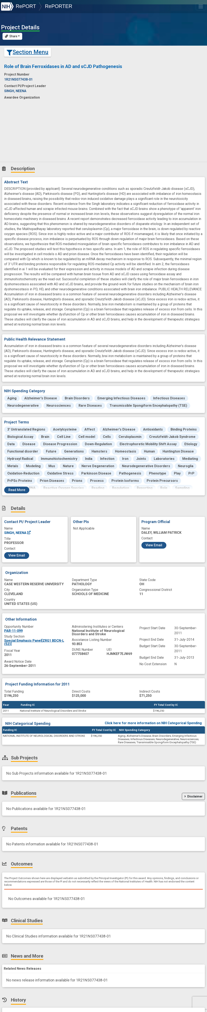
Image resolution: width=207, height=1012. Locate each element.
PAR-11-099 (13, 631)
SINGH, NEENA (17, 533)
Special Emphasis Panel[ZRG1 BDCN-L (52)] (34, 642)
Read (16, 490)
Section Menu (27, 52)
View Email (16, 555)
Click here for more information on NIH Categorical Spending (153, 723)
